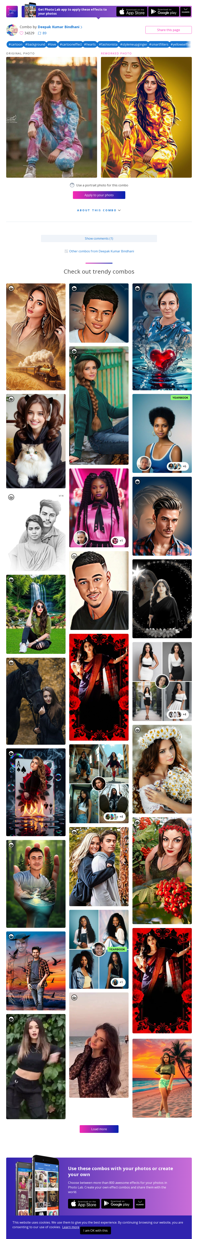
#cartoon (15, 44)
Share (168, 30)
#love (52, 44)
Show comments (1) (99, 238)
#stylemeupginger (133, 44)
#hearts (90, 44)
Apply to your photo (99, 195)
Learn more (70, 1227)
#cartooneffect (71, 44)
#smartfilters (158, 44)
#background (35, 44)
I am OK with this (95, 1230)
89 (42, 33)
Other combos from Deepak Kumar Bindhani (99, 251)
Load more (99, 1129)
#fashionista (108, 44)
